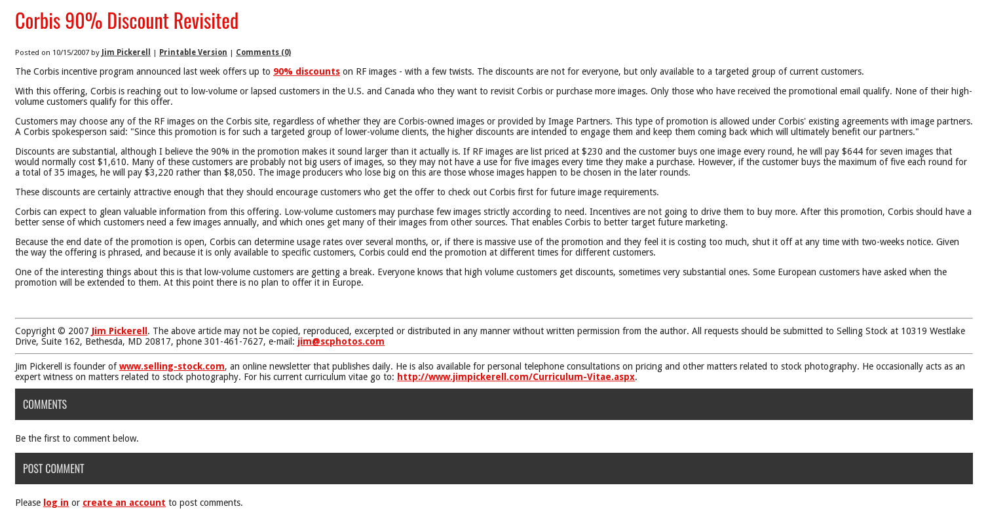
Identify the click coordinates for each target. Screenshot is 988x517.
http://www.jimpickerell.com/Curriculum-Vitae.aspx (516, 377)
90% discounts (306, 71)
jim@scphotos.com (341, 341)
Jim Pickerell (126, 52)
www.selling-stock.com (172, 366)
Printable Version (193, 52)
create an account (124, 502)
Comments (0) (263, 52)
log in (56, 502)
